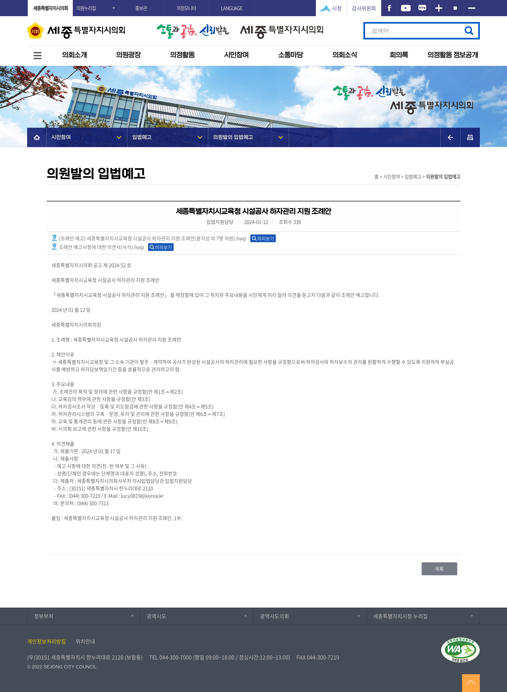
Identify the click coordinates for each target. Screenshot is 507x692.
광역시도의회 (274, 616)
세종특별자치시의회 (50, 8)
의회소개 (74, 55)
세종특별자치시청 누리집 (400, 616)
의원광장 (128, 55)
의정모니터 (186, 8)
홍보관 (141, 8)
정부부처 (43, 616)
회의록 (399, 55)
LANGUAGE (231, 8)
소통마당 (290, 55)
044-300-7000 (175, 657)
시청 (337, 8)
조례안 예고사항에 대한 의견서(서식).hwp (97, 247)
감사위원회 (364, 8)
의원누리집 (86, 8)
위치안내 (85, 641)
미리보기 (265, 238)
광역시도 (156, 616)
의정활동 (182, 55)
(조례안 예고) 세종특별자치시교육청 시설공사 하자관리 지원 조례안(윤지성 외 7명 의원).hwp (148, 238)
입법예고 (142, 137)
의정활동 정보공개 (452, 55)
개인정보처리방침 (46, 641)
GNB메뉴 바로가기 (253, 0)
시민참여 (236, 55)
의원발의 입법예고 (233, 137)
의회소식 (344, 55)
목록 (439, 568)
